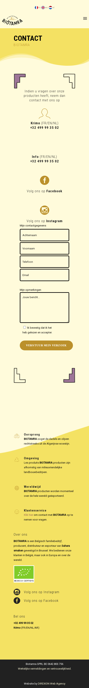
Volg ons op (44, 191)
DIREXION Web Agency (51, 683)
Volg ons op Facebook (41, 601)
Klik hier (28, 514)
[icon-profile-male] (44, 114)
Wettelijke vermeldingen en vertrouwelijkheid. (44, 668)
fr (37, 7)
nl (51, 7)
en (44, 7)
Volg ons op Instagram (41, 592)
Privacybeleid (60, 327)
